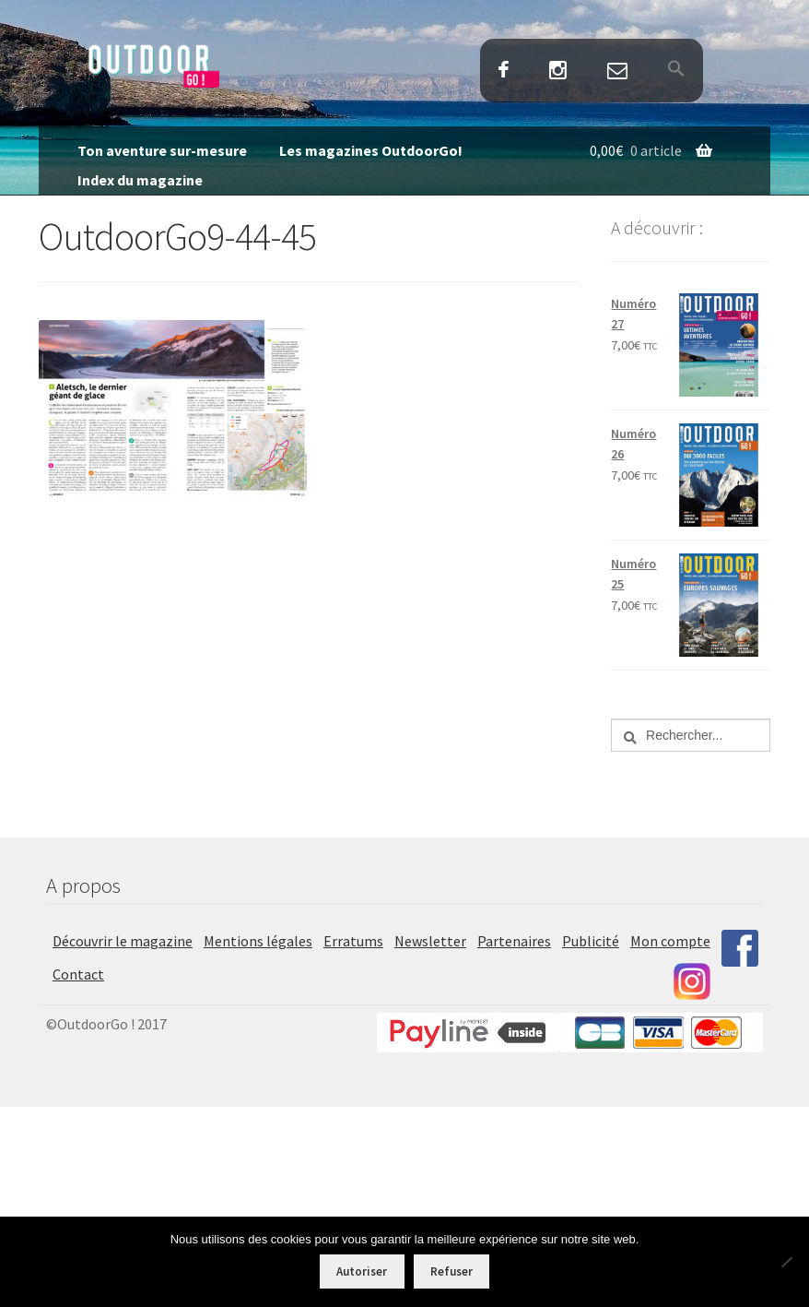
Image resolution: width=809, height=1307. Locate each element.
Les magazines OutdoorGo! (371, 150)
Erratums (353, 941)
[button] (676, 70)
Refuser (451, 1271)
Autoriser (361, 1271)
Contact (617, 71)
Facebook (504, 71)
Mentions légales (258, 941)
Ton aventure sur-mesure (162, 150)
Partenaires (514, 941)
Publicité (590, 941)
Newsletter (430, 941)
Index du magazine (140, 180)
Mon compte (670, 941)
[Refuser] (786, 1262)
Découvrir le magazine (123, 941)
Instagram (558, 71)
